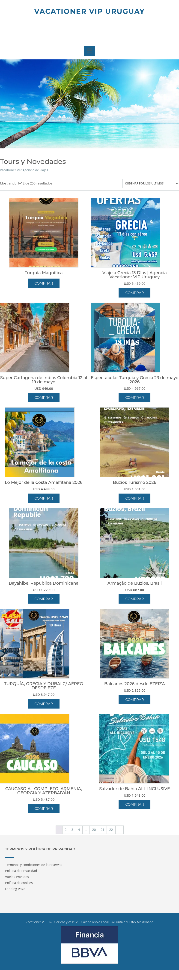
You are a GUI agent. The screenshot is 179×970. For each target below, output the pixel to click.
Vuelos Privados (17, 877)
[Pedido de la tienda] (150, 183)
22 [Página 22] (111, 829)
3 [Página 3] (72, 829)
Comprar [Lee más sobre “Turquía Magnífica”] (43, 283)
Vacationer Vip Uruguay (89, 11)
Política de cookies (19, 883)
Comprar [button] (134, 293)
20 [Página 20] (94, 829)
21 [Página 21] (102, 829)
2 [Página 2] (66, 829)
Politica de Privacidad (21, 871)
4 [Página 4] (79, 829)
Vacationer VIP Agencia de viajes (24, 170)
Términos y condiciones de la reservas (33, 865)
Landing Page (15, 889)
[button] (89, 51)
